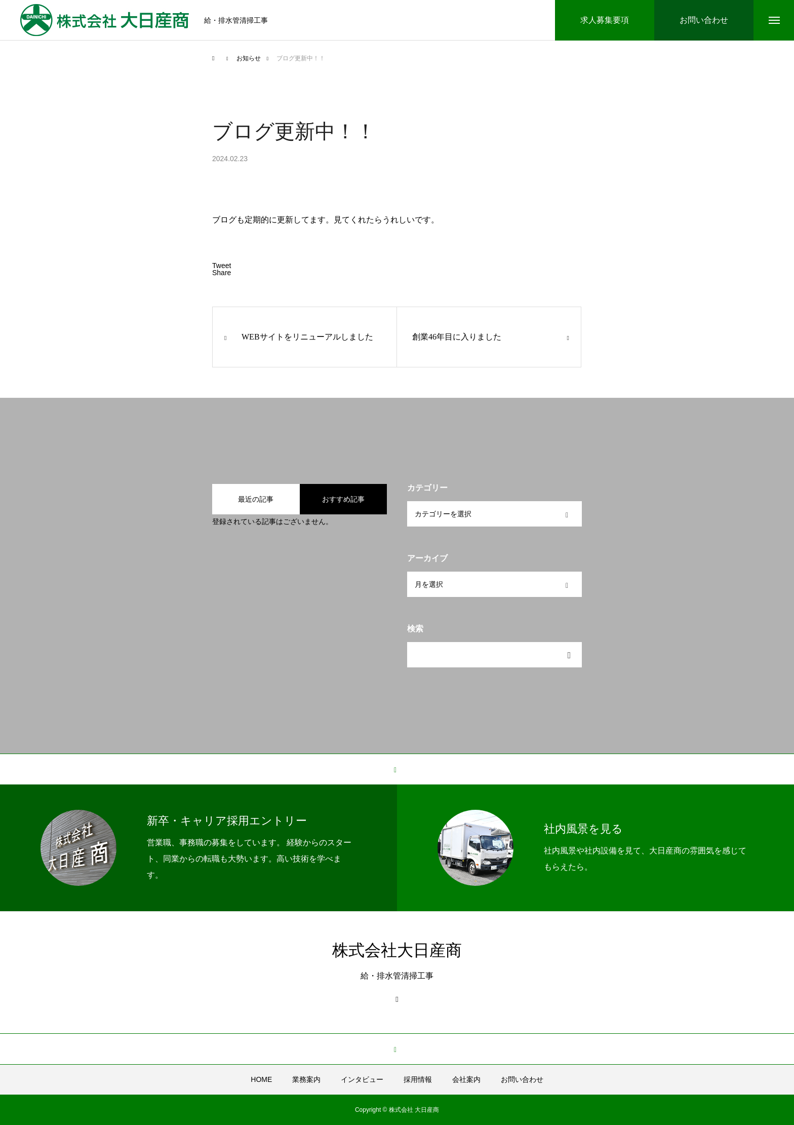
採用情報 (418, 1079)
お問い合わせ (522, 1079)
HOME (261, 1079)
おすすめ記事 (343, 499)
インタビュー (362, 1079)
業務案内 (306, 1079)
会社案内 (466, 1079)
